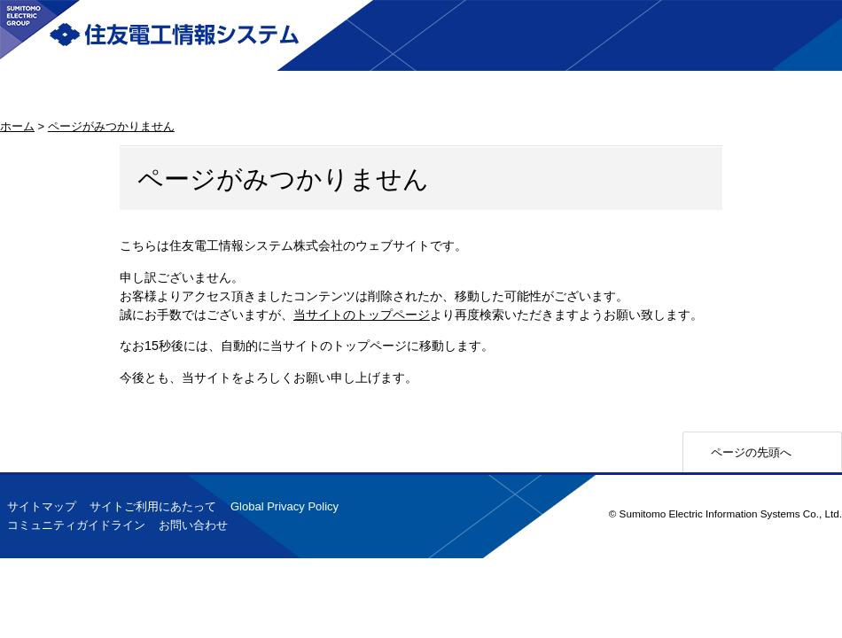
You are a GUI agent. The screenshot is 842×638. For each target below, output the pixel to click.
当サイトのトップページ (361, 314)
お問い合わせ (193, 525)
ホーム (17, 126)
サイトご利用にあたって (153, 506)
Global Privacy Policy (284, 506)
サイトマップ (41, 506)
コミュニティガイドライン (76, 525)
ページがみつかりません (111, 126)
